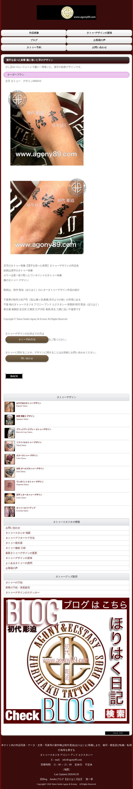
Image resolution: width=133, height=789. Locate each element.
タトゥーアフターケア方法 (20, 537)
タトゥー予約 (33, 47)
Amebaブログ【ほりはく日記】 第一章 (72, 779)
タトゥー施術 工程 (16, 548)
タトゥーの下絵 (14, 582)
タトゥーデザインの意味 (19, 558)
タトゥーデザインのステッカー (22, 592)
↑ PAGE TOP (117, 733)
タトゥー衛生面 (14, 542)
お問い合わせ (99, 47)
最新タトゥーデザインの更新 (21, 553)
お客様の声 (99, 40)
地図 (66, 769)
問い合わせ (27, 358)
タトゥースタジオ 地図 (18, 532)
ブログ (33, 40)
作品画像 (34, 33)
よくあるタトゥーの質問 (19, 563)
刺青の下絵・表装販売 (18, 587)
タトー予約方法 (27, 339)
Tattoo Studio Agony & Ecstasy (64, 784)
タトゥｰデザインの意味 (99, 33)
